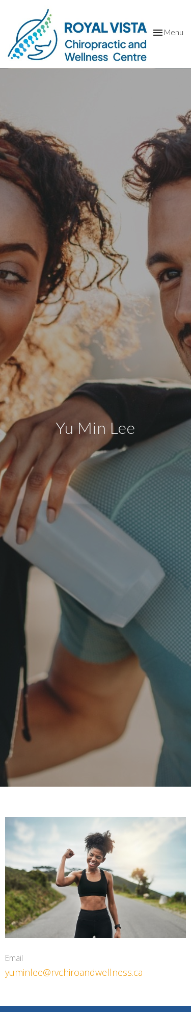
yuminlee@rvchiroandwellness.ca (74, 972)
